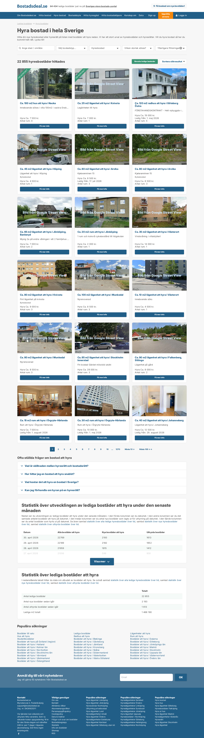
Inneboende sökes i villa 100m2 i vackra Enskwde (45, 107)
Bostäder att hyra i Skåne (86, 650)
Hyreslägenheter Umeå (96, 714)
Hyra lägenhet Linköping (97, 700)
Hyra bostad (60, 15)
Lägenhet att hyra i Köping (33, 173)
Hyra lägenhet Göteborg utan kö (100, 725)
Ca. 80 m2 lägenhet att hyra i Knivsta (41, 294)
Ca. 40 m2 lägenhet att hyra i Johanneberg (159, 420)
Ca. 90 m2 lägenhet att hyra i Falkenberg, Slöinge (158, 359)
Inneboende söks (143, 299)
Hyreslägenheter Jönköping (133, 711)
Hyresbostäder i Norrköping (133, 717)
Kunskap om (130, 15)
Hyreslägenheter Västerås (166, 717)
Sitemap (55, 730)
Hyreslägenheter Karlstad (132, 700)
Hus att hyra (23, 636)
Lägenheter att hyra (140, 633)
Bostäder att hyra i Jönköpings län (147, 644)
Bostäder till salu (25, 633)
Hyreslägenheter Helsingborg (134, 722)
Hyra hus (159, 703)
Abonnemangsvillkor (61, 708)
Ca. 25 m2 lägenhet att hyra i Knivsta (98, 103)
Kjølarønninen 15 (85, 173)
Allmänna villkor (59, 706)
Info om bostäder (59, 728)
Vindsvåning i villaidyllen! (148, 236)
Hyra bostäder (42, 24)
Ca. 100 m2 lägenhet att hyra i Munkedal (100, 294)
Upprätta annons (166, 15)
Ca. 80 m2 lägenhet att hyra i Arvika (97, 169)
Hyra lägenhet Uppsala (131, 714)
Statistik (55, 725)
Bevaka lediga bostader (144, 61)
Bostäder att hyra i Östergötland (33, 661)
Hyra (22, 118)
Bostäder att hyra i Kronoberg (89, 647)
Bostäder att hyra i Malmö (143, 647)
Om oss (55, 700)
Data (141, 15)
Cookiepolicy (57, 714)
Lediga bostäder (24, 23)
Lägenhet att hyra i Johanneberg (151, 424)
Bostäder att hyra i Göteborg (144, 641)
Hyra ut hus (160, 711)
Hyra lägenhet (161, 725)
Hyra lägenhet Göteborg (165, 706)
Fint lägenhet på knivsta (32, 299)
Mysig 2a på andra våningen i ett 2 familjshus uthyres (47, 239)
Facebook (18, 733)
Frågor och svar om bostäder (64, 719)
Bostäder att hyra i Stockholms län (34, 652)
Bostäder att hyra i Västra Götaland (92, 658)
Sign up (152, 15)
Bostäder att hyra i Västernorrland (147, 655)
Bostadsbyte (74, 15)
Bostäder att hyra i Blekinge (88, 639)
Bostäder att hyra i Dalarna (144, 639)
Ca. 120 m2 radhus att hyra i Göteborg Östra (156, 104)
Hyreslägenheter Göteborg (132, 719)
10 (107, 449)
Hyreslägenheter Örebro (131, 703)
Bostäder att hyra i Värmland (31, 655)
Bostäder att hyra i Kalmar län (32, 647)
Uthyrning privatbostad (96, 708)
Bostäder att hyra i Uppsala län (146, 652)
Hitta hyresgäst (91, 15)
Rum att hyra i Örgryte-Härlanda (36, 424)
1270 (118, 449)
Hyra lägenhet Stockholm (166, 722)
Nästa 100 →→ (145, 449)
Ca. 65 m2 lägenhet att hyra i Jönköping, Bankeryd (43, 233)
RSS (53, 733)
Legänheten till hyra (87, 107)
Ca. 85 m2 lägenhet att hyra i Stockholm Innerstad (100, 359)
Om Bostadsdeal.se (26, 15)
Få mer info (44, 126)
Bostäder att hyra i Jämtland (88, 644)
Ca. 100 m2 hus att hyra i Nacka (38, 103)
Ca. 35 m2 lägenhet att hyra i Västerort (157, 231)
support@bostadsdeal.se (28, 706)
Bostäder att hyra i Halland (30, 644)
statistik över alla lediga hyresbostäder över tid (111, 521)
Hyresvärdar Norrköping (97, 706)
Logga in (182, 15)
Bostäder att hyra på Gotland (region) (36, 641)
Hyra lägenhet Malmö (164, 714)
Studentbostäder (25, 639)
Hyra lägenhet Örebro (95, 717)
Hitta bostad (45, 15)
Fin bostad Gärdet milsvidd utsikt (94, 364)
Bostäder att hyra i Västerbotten (90, 655)
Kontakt (55, 703)
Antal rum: (25, 120)
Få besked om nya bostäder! (170, 6)
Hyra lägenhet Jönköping (97, 703)
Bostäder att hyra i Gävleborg (89, 641)
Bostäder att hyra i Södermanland (91, 652)
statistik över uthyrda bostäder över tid (59, 524)
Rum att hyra (136, 636)
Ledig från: (140, 118)
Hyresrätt (159, 719)
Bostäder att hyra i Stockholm (145, 650)
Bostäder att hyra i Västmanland (33, 658)
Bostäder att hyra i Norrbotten (32, 650)
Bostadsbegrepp (59, 722)
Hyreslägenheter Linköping (133, 706)
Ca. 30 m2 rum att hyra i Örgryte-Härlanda (101, 420)
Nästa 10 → (130, 449)
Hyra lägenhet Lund (95, 711)
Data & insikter (58, 717)
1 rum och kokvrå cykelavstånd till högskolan (100, 236)
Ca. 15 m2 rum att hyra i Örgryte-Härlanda (44, 420)
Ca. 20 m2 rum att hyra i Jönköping (97, 231)
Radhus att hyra (82, 636)
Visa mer (99, 561)
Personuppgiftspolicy (61, 711)
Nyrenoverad (84, 299)
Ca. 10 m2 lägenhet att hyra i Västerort (157, 294)
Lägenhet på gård (144, 364)
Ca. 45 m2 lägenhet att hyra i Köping (41, 169)
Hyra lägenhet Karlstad (96, 722)
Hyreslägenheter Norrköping (133, 725)
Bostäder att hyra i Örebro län (145, 658)
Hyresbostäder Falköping (166, 708)
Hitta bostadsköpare (112, 15)
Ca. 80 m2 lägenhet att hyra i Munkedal (42, 357)
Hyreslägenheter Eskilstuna (98, 719)
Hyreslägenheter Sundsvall (132, 708)
